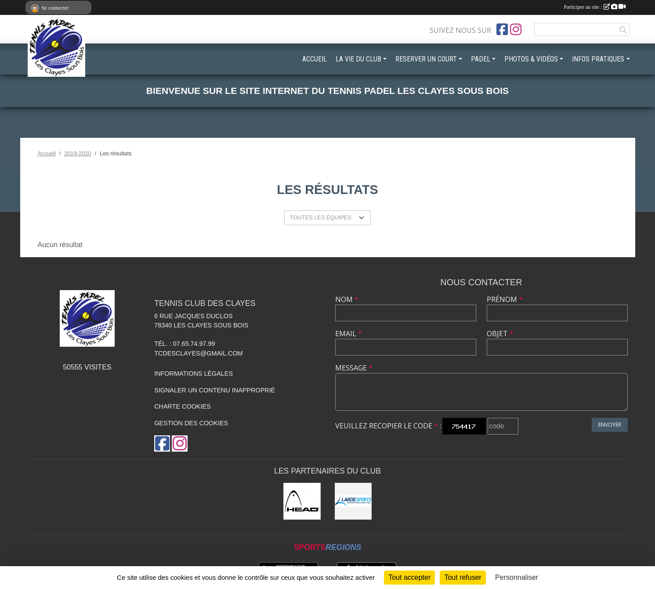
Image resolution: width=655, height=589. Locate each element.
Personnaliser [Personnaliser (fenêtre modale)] (516, 577)
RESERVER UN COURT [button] (426, 59)
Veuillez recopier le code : (388, 426)
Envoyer (609, 424)
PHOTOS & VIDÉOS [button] (531, 59)
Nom (346, 299)
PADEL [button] (480, 59)
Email (348, 333)
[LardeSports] (353, 501)
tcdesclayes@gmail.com (198, 353)
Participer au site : (595, 7)
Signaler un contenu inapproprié (214, 390)
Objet (500, 333)
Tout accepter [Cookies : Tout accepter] (409, 577)
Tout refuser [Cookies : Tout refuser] (462, 577)
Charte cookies (182, 406)
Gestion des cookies (191, 423)
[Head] (302, 501)
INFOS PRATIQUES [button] (598, 59)
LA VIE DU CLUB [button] (358, 59)
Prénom (505, 299)
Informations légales (193, 373)
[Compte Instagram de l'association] (515, 29)
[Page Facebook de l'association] (502, 29)
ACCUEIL (314, 59)
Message (354, 368)
